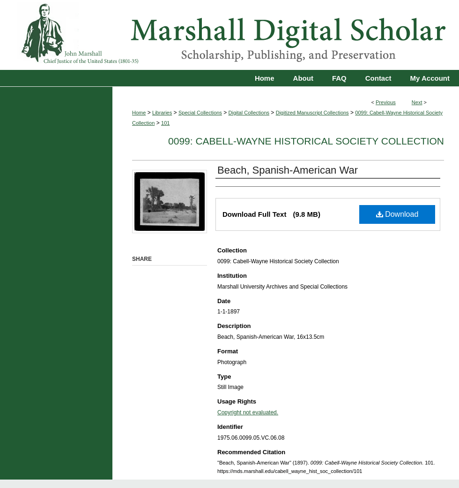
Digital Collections (249, 112)
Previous (386, 102)
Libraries (162, 112)
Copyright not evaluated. (247, 412)
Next (417, 102)
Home (139, 112)
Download (397, 214)
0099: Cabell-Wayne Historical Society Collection (306, 141)
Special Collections (200, 112)
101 (165, 123)
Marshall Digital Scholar (229, 35)
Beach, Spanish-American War (287, 170)
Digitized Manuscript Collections (312, 112)
